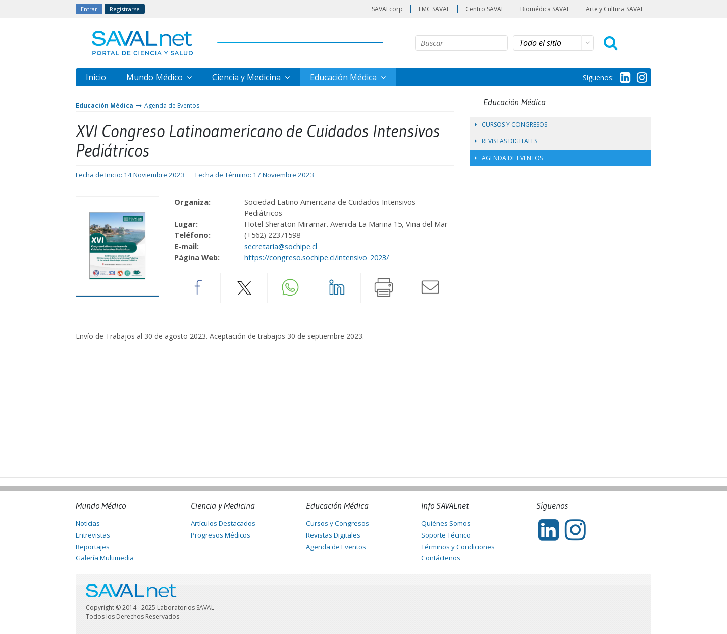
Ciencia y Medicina (247, 77)
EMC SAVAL (434, 9)
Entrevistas (93, 535)
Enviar (430, 287)
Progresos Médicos (220, 535)
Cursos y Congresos (511, 124)
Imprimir (384, 287)
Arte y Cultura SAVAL (615, 9)
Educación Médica (344, 77)
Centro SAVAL (484, 9)
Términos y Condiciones (458, 546)
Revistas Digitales (506, 141)
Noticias (88, 523)
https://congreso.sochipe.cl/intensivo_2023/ (316, 257)
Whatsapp (290, 287)
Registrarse (125, 9)
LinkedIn (337, 287)
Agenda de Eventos (171, 105)
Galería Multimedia (105, 557)
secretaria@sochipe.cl (280, 246)
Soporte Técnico (446, 535)
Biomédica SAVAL (545, 9)
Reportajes (93, 546)
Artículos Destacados (223, 523)
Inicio (96, 77)
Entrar (89, 9)
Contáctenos (440, 557)
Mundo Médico (155, 77)
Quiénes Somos (446, 523)
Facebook (197, 287)
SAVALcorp (387, 9)
